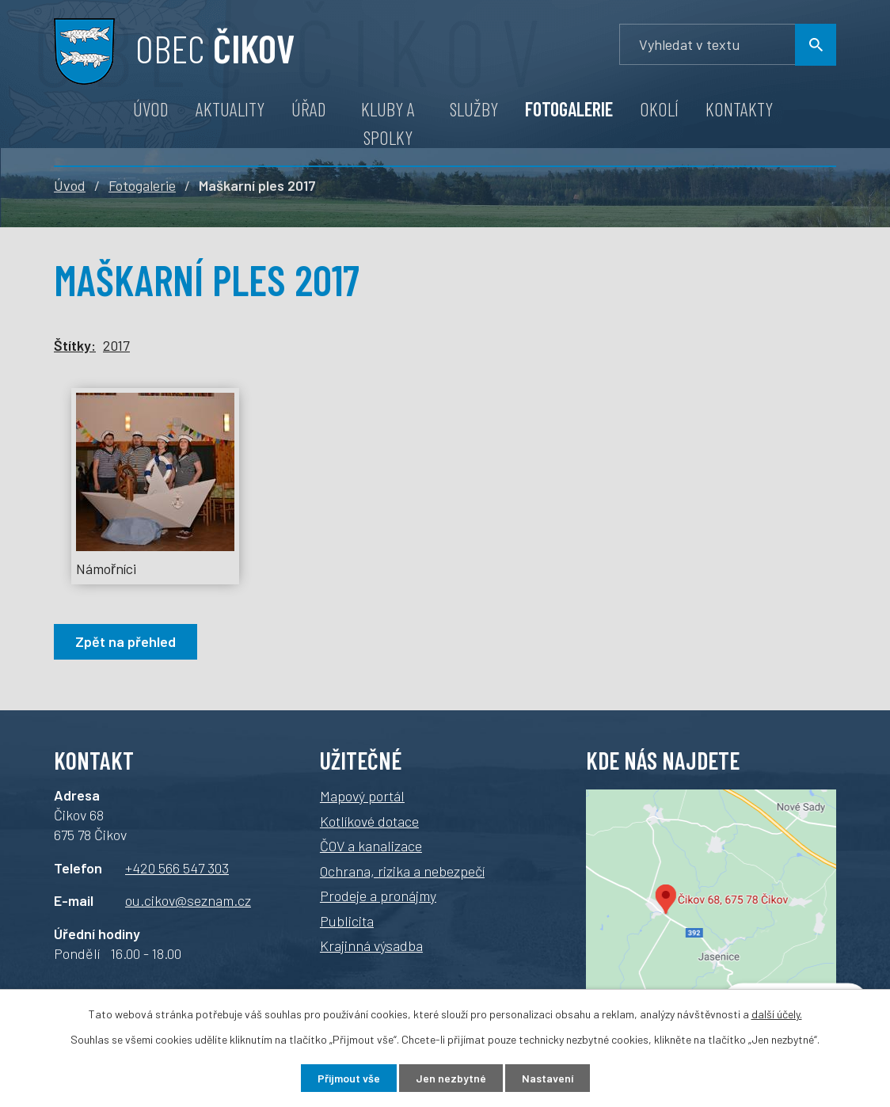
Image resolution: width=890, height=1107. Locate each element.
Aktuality (230, 108)
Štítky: (75, 345)
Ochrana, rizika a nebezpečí (402, 871)
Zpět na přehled (125, 641)
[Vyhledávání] (727, 45)
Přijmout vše (349, 1078)
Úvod (151, 108)
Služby (474, 108)
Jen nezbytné (451, 1078)
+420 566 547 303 (177, 868)
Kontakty (739, 108)
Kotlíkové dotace (369, 821)
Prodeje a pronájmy (378, 895)
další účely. (776, 1014)
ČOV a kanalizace (371, 845)
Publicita (347, 921)
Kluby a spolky (388, 123)
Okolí (659, 108)
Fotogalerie (569, 108)
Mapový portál (362, 796)
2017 (116, 345)
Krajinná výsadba (371, 945)
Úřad (308, 108)
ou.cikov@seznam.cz (188, 900)
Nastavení (547, 1078)
